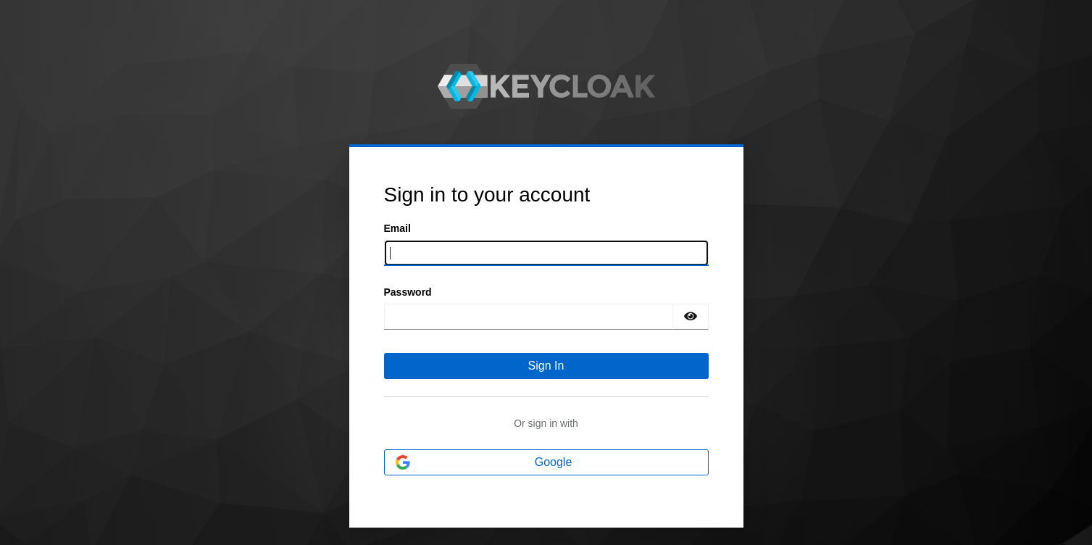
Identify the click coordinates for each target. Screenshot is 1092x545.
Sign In (546, 365)
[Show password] (690, 317)
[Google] (546, 462)
